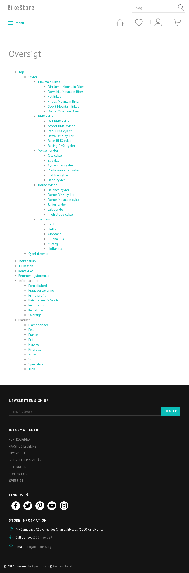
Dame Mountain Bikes (63, 111)
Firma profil (37, 295)
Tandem (44, 219)
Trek (31, 369)
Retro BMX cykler (61, 136)
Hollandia (55, 248)
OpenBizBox (40, 566)
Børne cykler (47, 185)
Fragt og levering (41, 290)
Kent (51, 224)
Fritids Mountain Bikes (64, 101)
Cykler (32, 77)
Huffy (52, 229)
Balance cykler (58, 190)
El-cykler (54, 160)
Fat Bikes (54, 96)
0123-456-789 (42, 537)
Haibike (33, 344)
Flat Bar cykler (58, 175)
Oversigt (34, 315)
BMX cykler (46, 116)
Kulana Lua (56, 239)
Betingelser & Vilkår (43, 300)
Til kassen (25, 266)
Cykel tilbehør (38, 253)
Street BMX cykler (61, 126)
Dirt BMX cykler (59, 121)
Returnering (36, 305)
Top (21, 72)
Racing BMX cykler (61, 145)
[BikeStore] (21, 8)
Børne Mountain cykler (64, 199)
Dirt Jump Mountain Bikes (66, 86)
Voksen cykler (48, 150)
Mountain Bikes (49, 82)
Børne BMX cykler (61, 194)
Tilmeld (170, 411)
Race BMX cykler (60, 140)
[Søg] (181, 7)
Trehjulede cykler (61, 214)
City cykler (55, 155)
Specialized (37, 364)
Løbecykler (56, 209)
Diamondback (38, 325)
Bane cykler (56, 180)
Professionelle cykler (63, 170)
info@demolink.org (38, 547)
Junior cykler (57, 204)
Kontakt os (25, 271)
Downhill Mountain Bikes (66, 91)
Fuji (30, 339)
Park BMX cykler (60, 131)
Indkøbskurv (27, 261)
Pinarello (35, 349)
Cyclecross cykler (60, 165)
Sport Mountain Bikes (63, 106)
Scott (32, 359)
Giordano (55, 234)
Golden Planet (62, 566)
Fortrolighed (37, 285)
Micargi (53, 244)
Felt (31, 329)
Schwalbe (35, 354)
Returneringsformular (34, 275)
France (33, 334)
